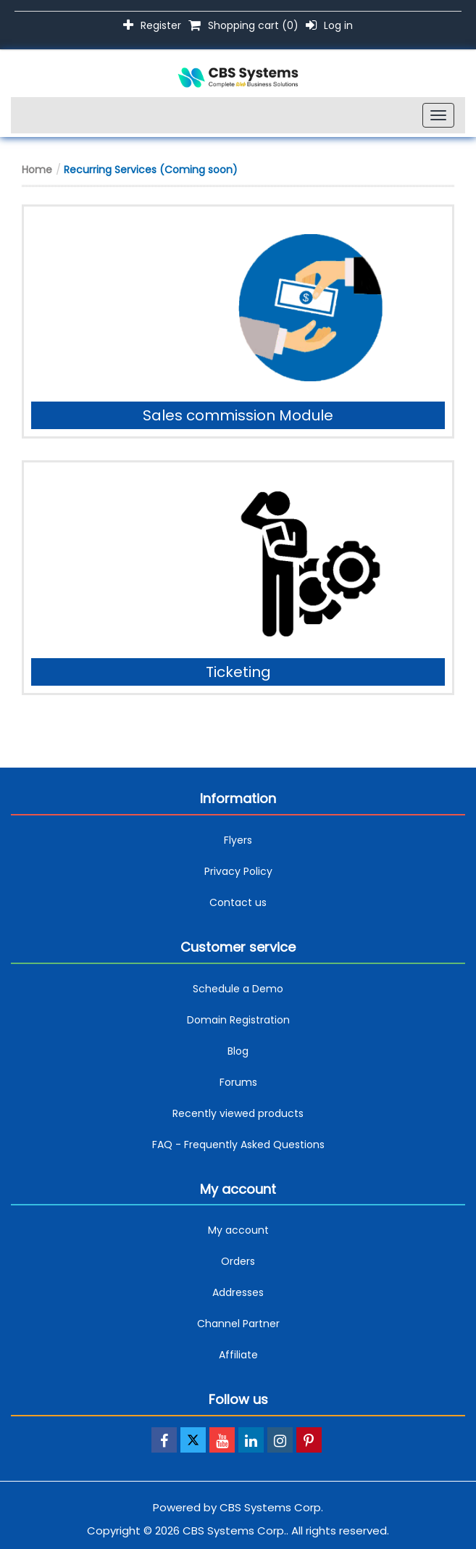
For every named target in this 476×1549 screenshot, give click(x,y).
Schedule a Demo (238, 988)
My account (238, 1230)
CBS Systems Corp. (271, 1507)
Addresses (238, 1292)
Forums (238, 1082)
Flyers (238, 840)
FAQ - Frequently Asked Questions (238, 1144)
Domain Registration (238, 1020)
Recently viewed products (238, 1113)
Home (37, 169)
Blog (238, 1051)
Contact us (238, 902)
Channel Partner (238, 1323)
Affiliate (238, 1354)
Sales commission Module (238, 415)
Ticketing (238, 672)
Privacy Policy (238, 871)
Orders (238, 1261)
